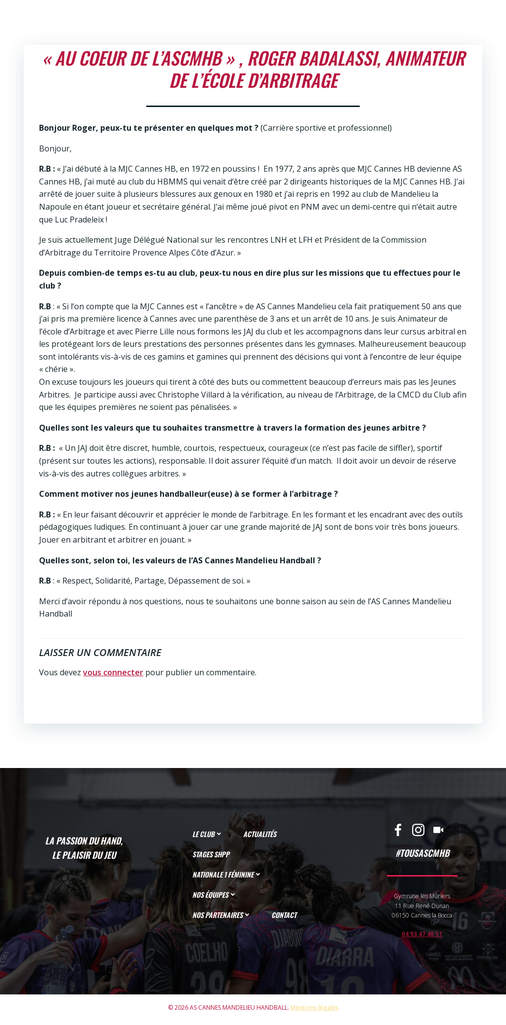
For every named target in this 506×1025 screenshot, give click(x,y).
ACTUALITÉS (260, 836)
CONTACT (284, 917)
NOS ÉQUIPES (215, 896)
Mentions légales (314, 1012)
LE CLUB (208, 836)
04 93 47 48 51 (421, 936)
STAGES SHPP (211, 856)
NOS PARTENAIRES (223, 917)
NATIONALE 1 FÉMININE (228, 876)
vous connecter (112, 670)
